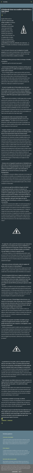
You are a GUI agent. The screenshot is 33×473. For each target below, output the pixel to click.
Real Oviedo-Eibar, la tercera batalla (9, 459)
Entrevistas (4, 420)
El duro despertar (6, 448)
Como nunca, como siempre (8, 437)
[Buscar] (31, 1)
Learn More (15, 471)
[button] (2, 15)
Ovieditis (5, 1)
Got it (20, 471)
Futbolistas (10, 420)
